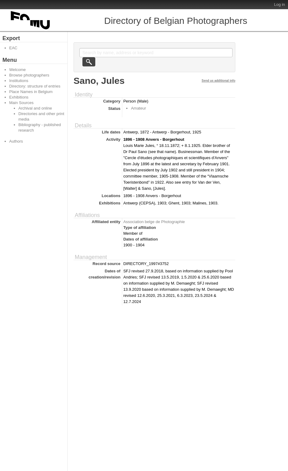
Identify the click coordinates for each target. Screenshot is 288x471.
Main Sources (21, 102)
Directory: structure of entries (34, 86)
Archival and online (35, 108)
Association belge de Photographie (154, 221)
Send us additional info (218, 80)
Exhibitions (18, 97)
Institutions (18, 80)
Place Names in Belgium (31, 91)
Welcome (17, 69)
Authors (16, 141)
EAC (13, 48)
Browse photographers (29, 75)
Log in (279, 4)
